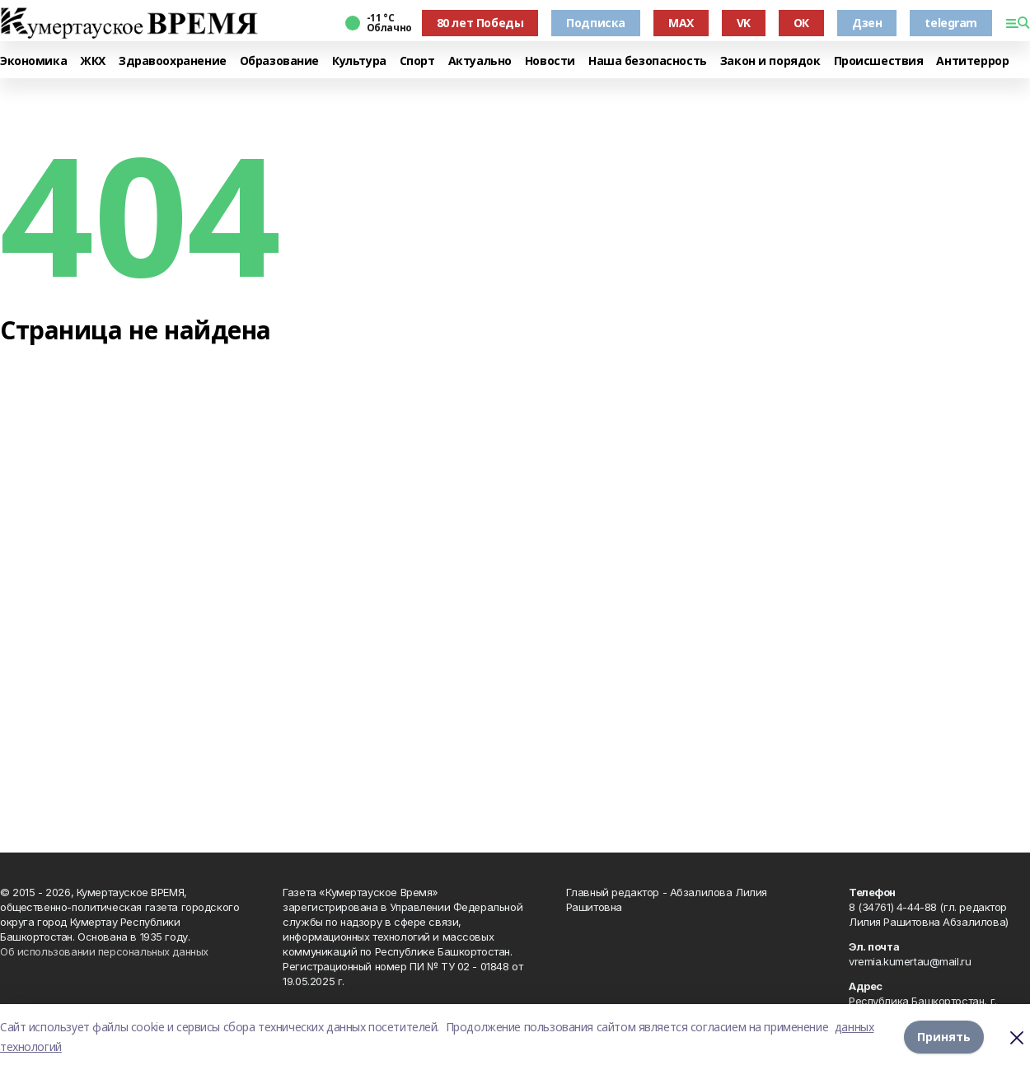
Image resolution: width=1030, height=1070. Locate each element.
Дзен (867, 22)
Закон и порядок (770, 61)
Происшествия (879, 61)
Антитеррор (972, 61)
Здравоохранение (173, 61)
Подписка (595, 22)
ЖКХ (92, 61)
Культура (359, 61)
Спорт (417, 61)
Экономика (33, 61)
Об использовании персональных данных (104, 951)
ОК (801, 22)
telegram (951, 22)
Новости (550, 61)
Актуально (480, 61)
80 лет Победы (480, 22)
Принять (944, 1036)
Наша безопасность (647, 61)
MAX (681, 22)
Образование (279, 61)
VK (744, 22)
